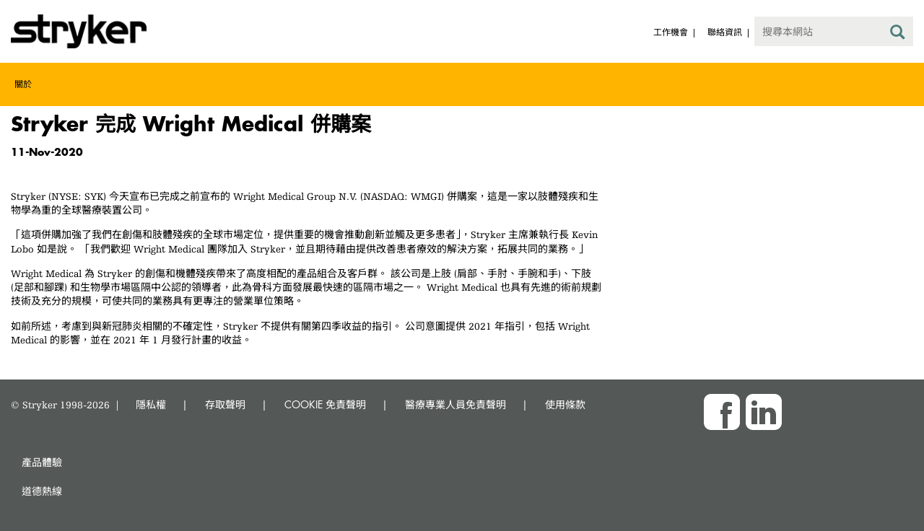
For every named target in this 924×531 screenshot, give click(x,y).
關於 (23, 84)
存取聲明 (225, 404)
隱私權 (151, 404)
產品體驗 (42, 462)
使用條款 (565, 404)
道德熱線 (42, 491)
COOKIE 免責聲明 (325, 404)
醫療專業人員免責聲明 (455, 404)
